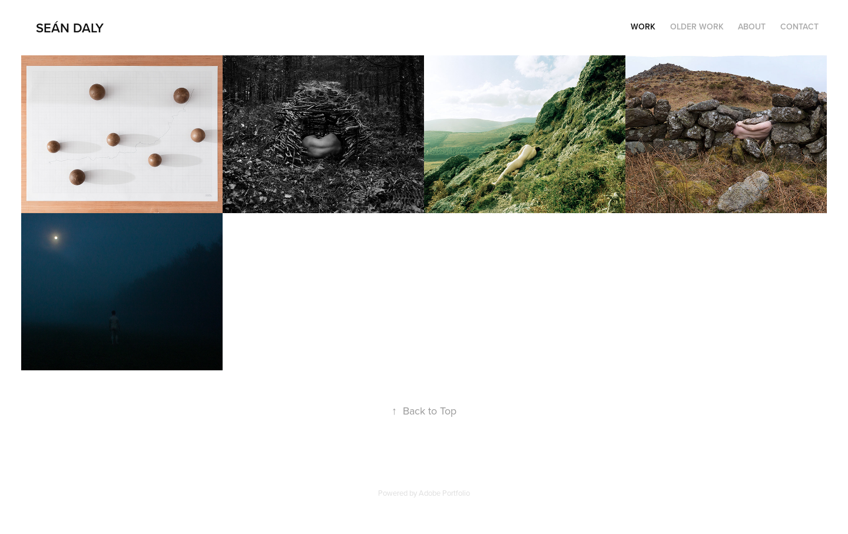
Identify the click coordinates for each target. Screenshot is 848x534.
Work (643, 26)
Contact (799, 26)
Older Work (697, 26)
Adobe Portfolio (444, 492)
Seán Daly (70, 27)
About (752, 26)
